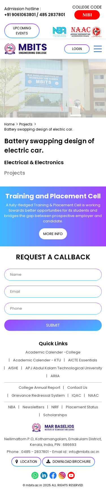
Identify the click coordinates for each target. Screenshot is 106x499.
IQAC (76, 395)
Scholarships (55, 415)
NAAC (93, 395)
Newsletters (33, 407)
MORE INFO (53, 234)
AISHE (13, 368)
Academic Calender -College (53, 352)
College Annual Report (39, 387)
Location (26, 461)
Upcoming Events (22, 31)
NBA (12, 407)
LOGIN (77, 48)
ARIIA (55, 376)
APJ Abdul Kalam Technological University (63, 368)
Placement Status (82, 407)
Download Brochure (68, 461)
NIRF (55, 407)
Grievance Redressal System (38, 395)
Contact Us (77, 387)
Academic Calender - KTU (37, 360)
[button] (98, 49)
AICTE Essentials (82, 360)
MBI (87, 15)
